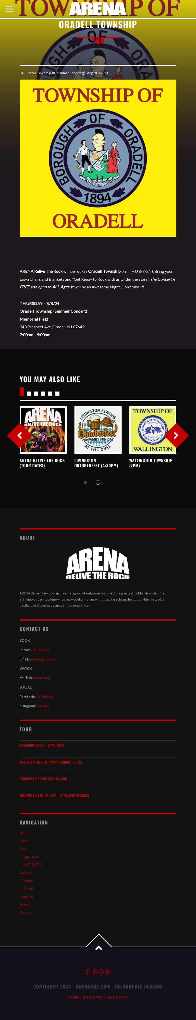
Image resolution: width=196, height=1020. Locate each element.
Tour (23, 849)
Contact (25, 913)
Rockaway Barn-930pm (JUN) (43, 779)
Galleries (26, 873)
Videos (28, 889)
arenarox (43, 706)
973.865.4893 (40, 650)
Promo (24, 905)
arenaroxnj (42, 678)
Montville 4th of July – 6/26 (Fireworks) (54, 796)
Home (24, 833)
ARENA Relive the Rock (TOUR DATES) (42, 463)
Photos (28, 881)
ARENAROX (44, 697)
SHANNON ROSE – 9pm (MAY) (42, 745)
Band (23, 841)
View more (43, 430)
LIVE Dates (31, 857)
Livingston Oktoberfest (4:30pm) (96, 463)
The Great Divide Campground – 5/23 (51, 762)
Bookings (26, 897)
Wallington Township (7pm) (151, 463)
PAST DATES (32, 865)
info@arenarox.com (43, 659)
